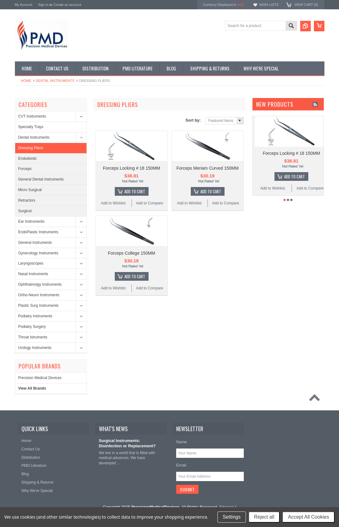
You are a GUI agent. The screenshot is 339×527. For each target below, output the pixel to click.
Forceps (25, 169)
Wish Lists (269, 5)
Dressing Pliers (30, 148)
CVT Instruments (32, 116)
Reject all (264, 517)
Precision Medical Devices (40, 378)
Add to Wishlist (113, 203)
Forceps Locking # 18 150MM (131, 168)
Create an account (67, 5)
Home (26, 81)
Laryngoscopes (30, 263)
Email (181, 465)
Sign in (43, 5)
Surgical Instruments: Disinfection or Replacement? (127, 443)
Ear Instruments (31, 221)
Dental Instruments (55, 81)
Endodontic (27, 158)
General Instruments (35, 242)
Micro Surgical (30, 190)
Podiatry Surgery (32, 326)
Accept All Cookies (308, 517)
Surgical (25, 211)
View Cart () (306, 5)
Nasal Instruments (33, 274)
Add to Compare (149, 203)
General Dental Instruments (41, 179)
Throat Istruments (32, 337)
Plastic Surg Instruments (38, 305)
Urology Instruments (34, 348)
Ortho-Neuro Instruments (39, 295)
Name (181, 442)
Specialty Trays (30, 127)
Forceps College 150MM (131, 253)
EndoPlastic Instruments (38, 232)
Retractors (26, 200)
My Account (24, 5)
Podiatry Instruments (35, 316)
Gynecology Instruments (38, 253)
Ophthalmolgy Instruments (40, 284)
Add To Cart (134, 191)
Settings (232, 517)
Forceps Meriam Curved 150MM (207, 168)
